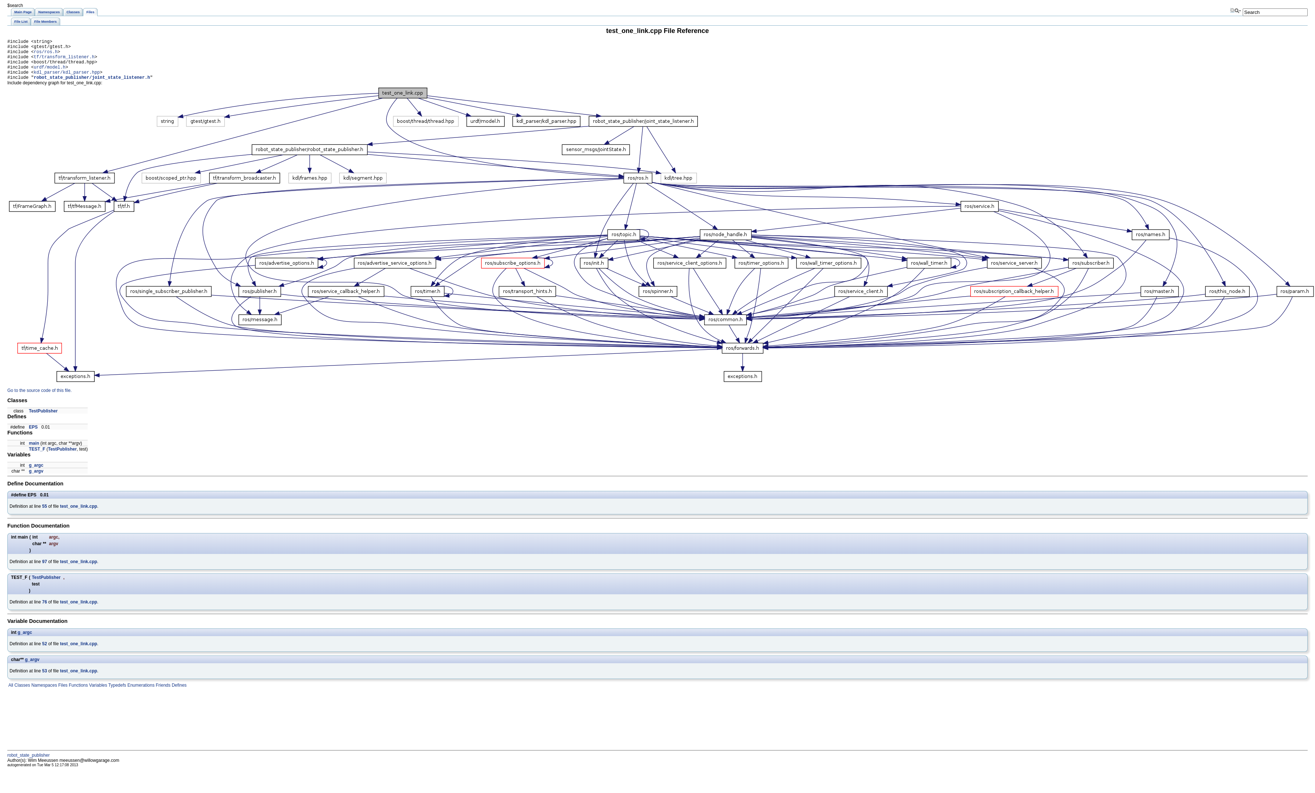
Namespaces (43, 694)
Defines (179, 694)
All (10, 694)
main (34, 452)
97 (44, 570)
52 (44, 652)
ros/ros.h (46, 55)
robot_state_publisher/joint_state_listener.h (92, 86)
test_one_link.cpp (78, 515)
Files (62, 694)
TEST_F (37, 457)
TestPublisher (43, 419)
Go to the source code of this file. (39, 399)
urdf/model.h (49, 73)
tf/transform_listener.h (64, 61)
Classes (21, 694)
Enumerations (140, 694)
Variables (97, 694)
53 (44, 679)
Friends (162, 694)
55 (44, 515)
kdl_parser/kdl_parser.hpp (67, 80)
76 (44, 610)
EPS (33, 435)
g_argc (36, 474)
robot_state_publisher (28, 764)
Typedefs (116, 694)
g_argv (36, 479)
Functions (78, 694)
